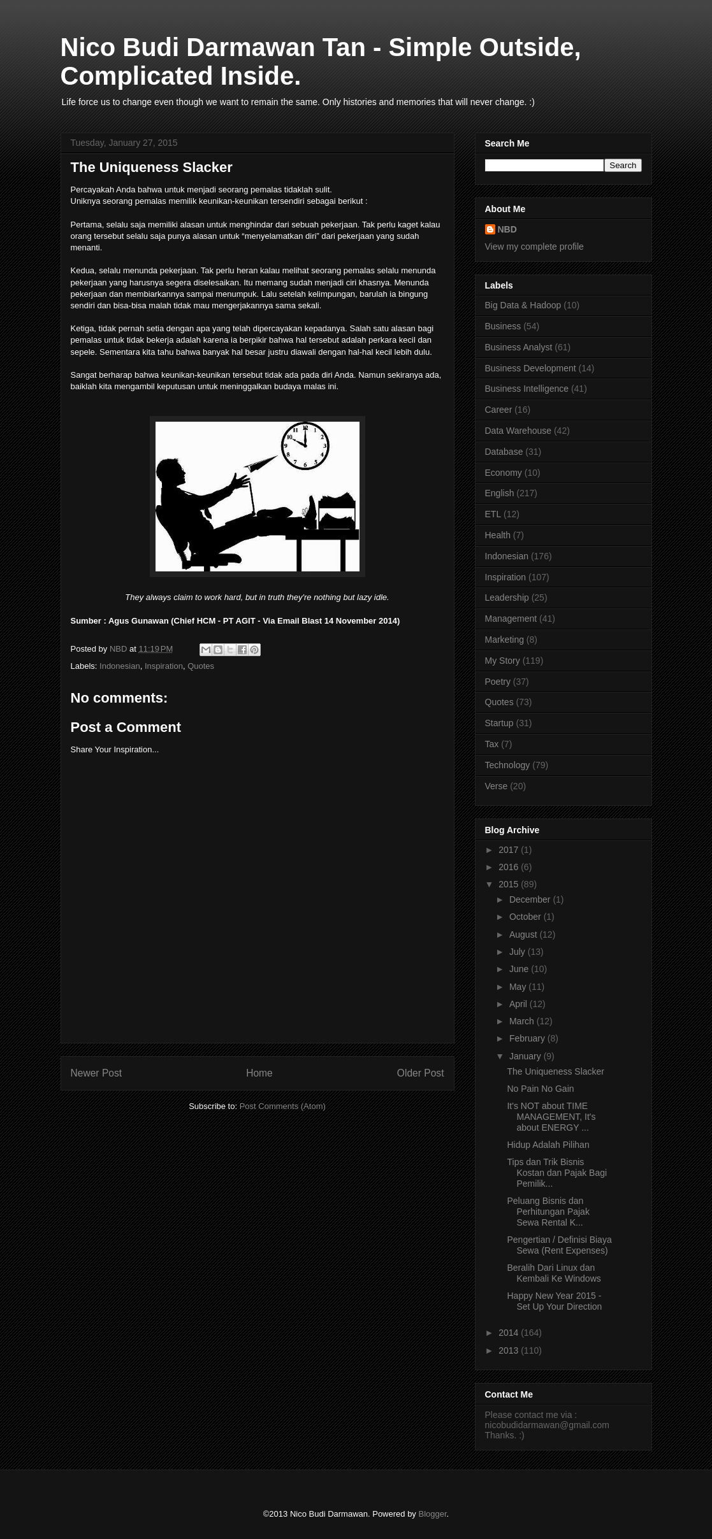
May (518, 987)
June (520, 969)
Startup (499, 723)
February (528, 1038)
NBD (507, 229)
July (518, 952)
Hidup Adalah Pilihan (548, 1145)
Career (498, 409)
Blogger (432, 1514)
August (524, 934)
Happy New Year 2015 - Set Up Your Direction (554, 1301)
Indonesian (119, 666)
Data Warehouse (518, 431)
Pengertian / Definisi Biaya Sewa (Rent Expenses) (559, 1245)
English (499, 493)
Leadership (507, 597)
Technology (507, 765)
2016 (509, 867)
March (523, 1021)
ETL (493, 514)
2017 (509, 850)
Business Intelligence (527, 388)
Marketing (504, 639)
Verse (496, 786)
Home (259, 1073)
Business (503, 326)
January (526, 1056)
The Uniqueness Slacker (555, 1071)
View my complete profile (534, 246)
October (526, 917)
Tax (492, 744)
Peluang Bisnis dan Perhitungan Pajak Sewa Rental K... (548, 1212)
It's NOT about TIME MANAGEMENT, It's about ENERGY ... (551, 1117)
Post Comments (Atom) (283, 1106)
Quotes (200, 666)
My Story (502, 660)
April (519, 1004)
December (531, 899)
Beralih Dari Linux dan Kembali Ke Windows (553, 1273)
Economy (503, 473)
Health (498, 535)
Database (504, 452)
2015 (509, 884)
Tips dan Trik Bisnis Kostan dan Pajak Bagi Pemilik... (557, 1173)
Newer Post (96, 1073)
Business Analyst (519, 347)
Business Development (530, 368)
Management (511, 618)
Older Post (420, 1073)
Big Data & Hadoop (523, 305)
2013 (509, 1350)
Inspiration (164, 666)
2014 (509, 1333)
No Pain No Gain (540, 1089)
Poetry (498, 681)
